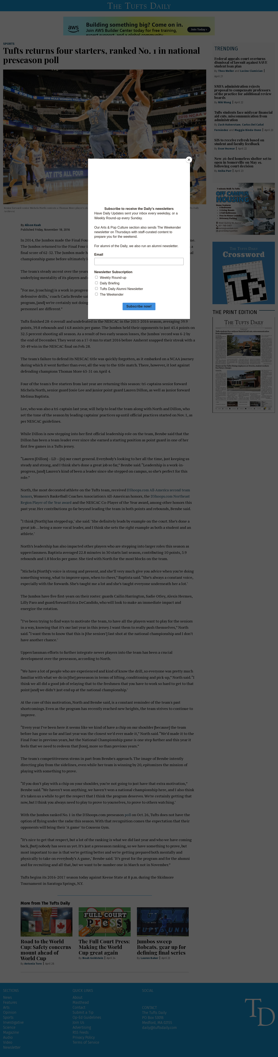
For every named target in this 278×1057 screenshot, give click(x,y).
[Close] (189, 160)
